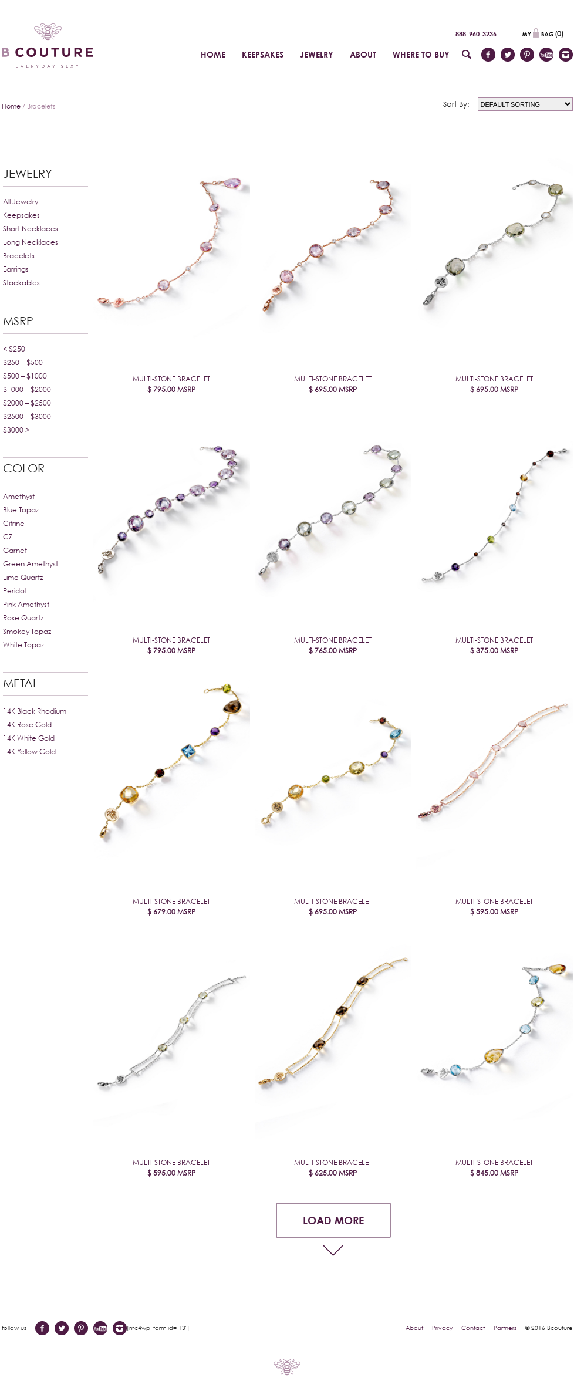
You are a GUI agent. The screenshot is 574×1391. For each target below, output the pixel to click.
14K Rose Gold (27, 724)
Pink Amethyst (26, 604)
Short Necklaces (30, 228)
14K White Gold (29, 738)
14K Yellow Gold (29, 751)
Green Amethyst (30, 563)
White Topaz (23, 644)
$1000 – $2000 (27, 389)
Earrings (16, 269)
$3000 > (16, 430)
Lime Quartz (23, 577)
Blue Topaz (21, 509)
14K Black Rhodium (34, 711)
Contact (473, 1327)
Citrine (14, 523)
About (414, 1327)
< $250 (14, 349)
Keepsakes (21, 215)
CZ (7, 536)
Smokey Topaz (27, 631)
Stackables (21, 282)
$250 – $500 (23, 362)
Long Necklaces (30, 242)
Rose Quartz (23, 617)
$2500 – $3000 (27, 416)
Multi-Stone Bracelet (171, 384)
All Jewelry (20, 201)
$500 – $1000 (25, 376)
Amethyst (19, 496)
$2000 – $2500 (27, 403)
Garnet (15, 550)
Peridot (15, 590)
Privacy (442, 1327)
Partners (505, 1327)
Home (11, 106)
